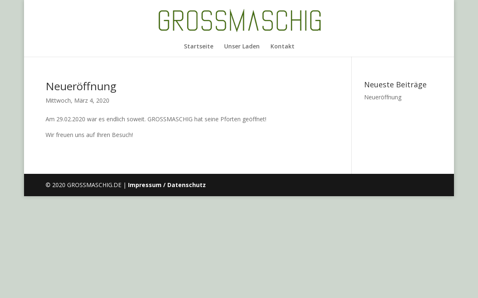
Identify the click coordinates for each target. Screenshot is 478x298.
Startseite (198, 46)
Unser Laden (242, 46)
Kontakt (282, 46)
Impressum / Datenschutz (167, 185)
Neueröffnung (81, 86)
